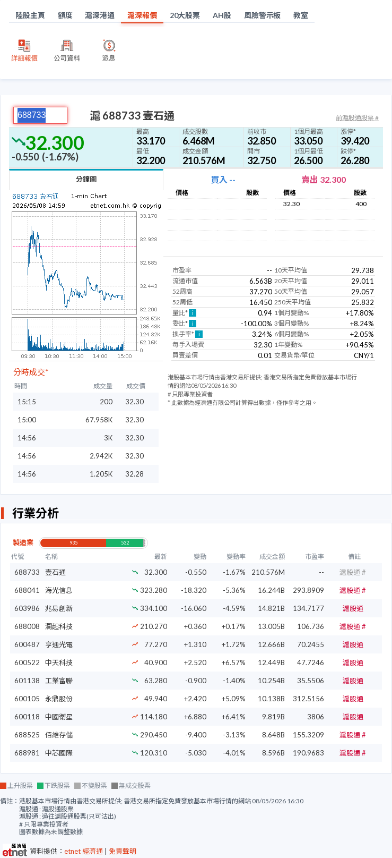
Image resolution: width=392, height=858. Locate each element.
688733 (27, 572)
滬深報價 (142, 15)
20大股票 (185, 15)
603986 (27, 608)
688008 (27, 626)
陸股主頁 (30, 15)
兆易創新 (59, 608)
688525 (27, 734)
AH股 (222, 15)
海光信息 (59, 590)
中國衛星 (59, 716)
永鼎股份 (59, 698)
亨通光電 (59, 644)
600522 (27, 662)
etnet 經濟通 (83, 851)
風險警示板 (262, 15)
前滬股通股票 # (357, 118)
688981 (27, 753)
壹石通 (55, 572)
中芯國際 (59, 753)
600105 (27, 698)
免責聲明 (122, 851)
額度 (65, 15)
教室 (300, 15)
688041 (27, 590)
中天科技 (59, 662)
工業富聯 (59, 680)
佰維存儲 (59, 734)
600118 (27, 716)
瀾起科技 (59, 626)
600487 (27, 644)
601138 (27, 680)
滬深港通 (100, 15)
